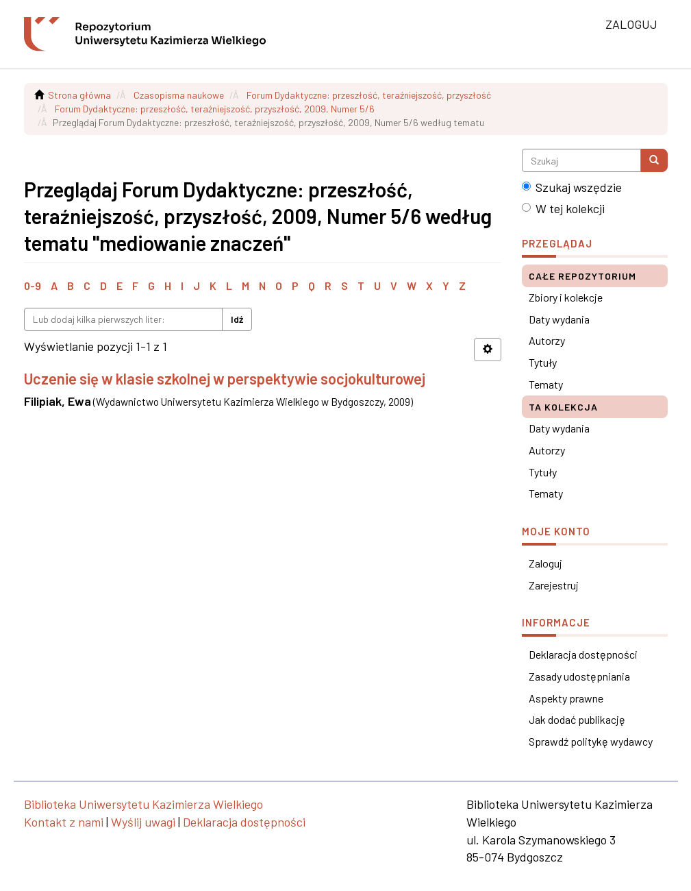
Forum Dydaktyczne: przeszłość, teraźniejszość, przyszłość (369, 95)
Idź (237, 319)
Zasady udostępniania (579, 676)
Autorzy (547, 340)
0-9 (32, 285)
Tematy (546, 384)
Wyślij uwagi (143, 821)
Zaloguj (545, 563)
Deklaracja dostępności (583, 654)
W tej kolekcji (563, 208)
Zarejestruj (554, 584)
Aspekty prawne (566, 698)
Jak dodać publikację (577, 719)
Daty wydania (559, 319)
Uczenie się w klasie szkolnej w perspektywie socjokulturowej (224, 378)
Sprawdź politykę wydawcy (591, 741)
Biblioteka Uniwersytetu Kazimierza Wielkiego (143, 803)
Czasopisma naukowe (179, 95)
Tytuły (543, 362)
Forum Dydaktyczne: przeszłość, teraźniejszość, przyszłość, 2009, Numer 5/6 (215, 108)
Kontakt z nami (63, 821)
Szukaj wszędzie (572, 187)
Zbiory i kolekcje (566, 297)
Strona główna (79, 95)
